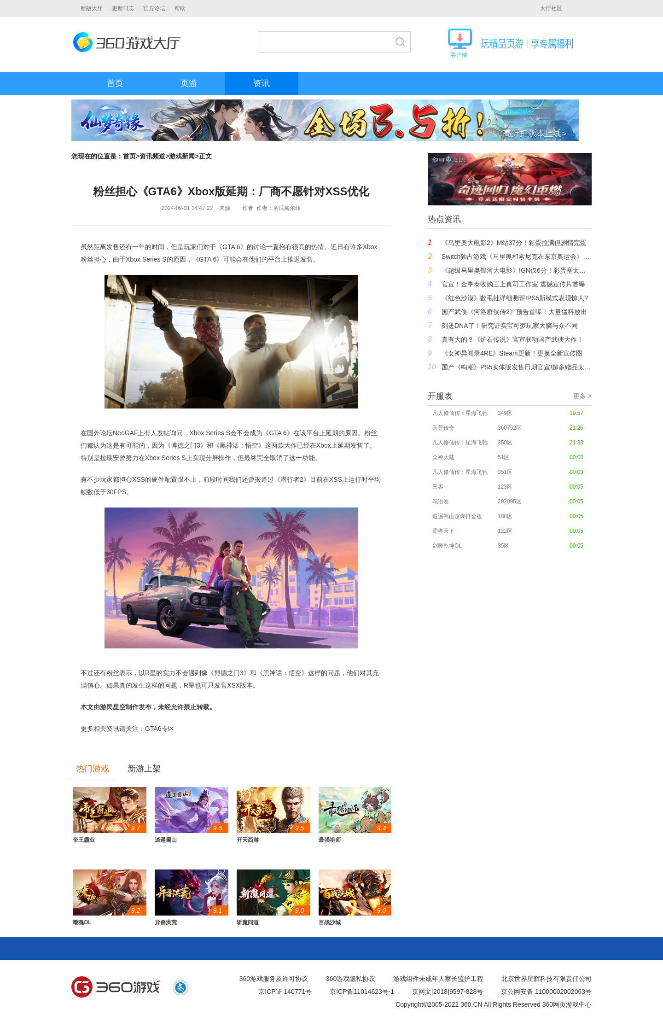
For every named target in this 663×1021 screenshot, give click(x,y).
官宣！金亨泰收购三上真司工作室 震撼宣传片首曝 (513, 284)
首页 (115, 83)
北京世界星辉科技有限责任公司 (546, 978)
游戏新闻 (182, 156)
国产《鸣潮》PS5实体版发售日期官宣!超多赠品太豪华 (517, 367)
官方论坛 (154, 8)
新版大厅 (92, 8)
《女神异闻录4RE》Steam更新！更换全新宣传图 (512, 353)
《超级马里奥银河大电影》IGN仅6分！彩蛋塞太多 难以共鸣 (517, 270)
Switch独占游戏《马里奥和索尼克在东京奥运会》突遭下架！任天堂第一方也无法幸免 (517, 256)
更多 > (582, 396)
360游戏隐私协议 (350, 978)
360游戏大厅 (129, 42)
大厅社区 (551, 8)
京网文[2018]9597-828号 (447, 991)
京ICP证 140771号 (285, 991)
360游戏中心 (116, 987)
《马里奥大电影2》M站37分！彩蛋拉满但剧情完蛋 (514, 242)
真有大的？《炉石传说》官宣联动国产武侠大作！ (512, 339)
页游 (188, 83)
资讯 (261, 83)
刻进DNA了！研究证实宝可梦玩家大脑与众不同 (510, 325)
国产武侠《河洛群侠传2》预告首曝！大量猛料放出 (514, 311)
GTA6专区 (159, 728)
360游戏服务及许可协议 (273, 978)
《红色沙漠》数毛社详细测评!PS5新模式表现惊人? (515, 298)
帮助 (180, 8)
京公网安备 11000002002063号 (546, 991)
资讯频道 (152, 156)
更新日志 (123, 8)
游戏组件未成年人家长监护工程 (438, 978)
